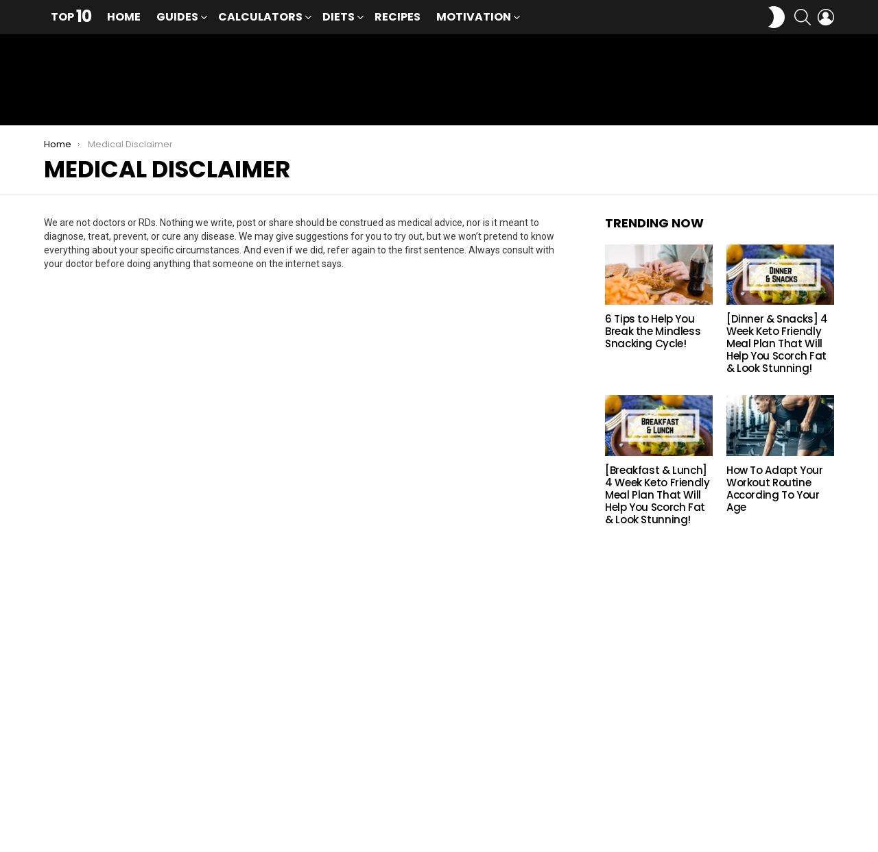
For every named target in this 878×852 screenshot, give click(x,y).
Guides (177, 18)
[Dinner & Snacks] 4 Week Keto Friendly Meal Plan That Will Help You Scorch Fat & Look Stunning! (777, 348)
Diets (338, 18)
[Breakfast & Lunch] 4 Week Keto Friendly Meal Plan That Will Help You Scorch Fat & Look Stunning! (657, 499)
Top (71, 17)
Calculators (260, 18)
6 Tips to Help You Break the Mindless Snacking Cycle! (652, 335)
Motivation (473, 18)
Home (124, 17)
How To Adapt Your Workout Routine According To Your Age (774, 492)
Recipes (397, 17)
